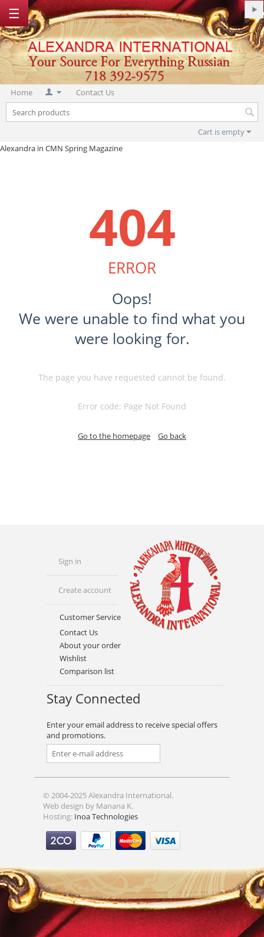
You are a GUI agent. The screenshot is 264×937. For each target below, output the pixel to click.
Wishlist (73, 658)
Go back (172, 436)
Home (21, 92)
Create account (84, 590)
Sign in (69, 561)
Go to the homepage (114, 436)
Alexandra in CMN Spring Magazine (61, 148)
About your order (90, 645)
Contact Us (95, 92)
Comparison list (87, 671)
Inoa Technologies (106, 816)
